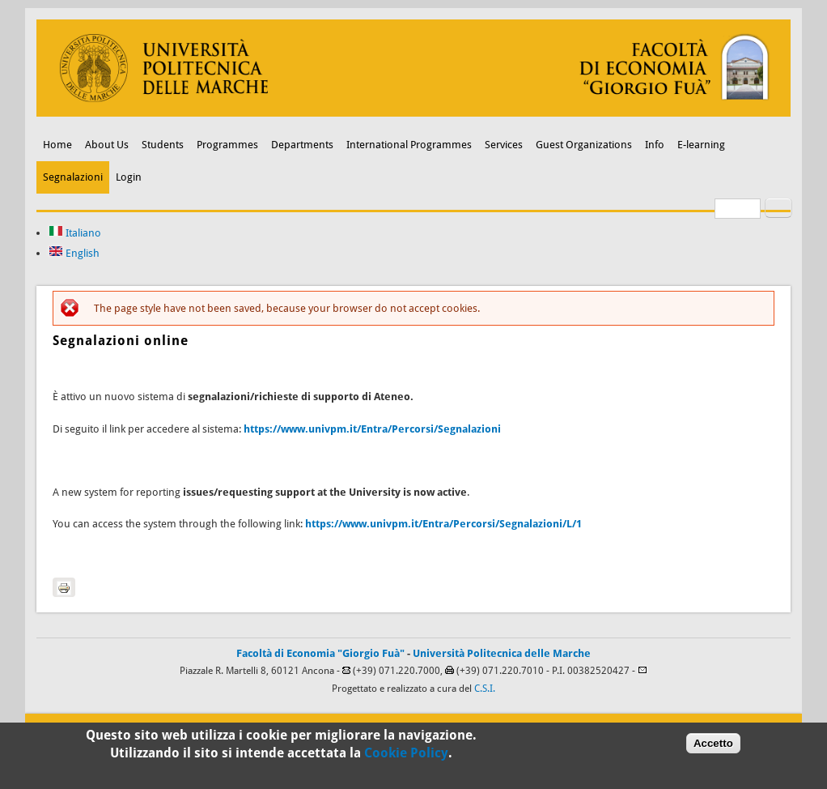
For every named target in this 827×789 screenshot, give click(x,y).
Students (163, 145)
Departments (302, 145)
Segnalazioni (73, 177)
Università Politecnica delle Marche (502, 653)
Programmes (227, 145)
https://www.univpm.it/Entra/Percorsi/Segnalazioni (372, 429)
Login (129, 177)
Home (57, 145)
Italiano (75, 233)
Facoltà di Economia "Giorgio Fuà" (320, 653)
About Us (107, 145)
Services (504, 145)
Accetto (713, 746)
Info (654, 145)
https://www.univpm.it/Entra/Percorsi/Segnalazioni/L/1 (443, 524)
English (74, 253)
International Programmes (409, 145)
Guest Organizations (584, 145)
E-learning (701, 145)
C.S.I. (484, 688)
